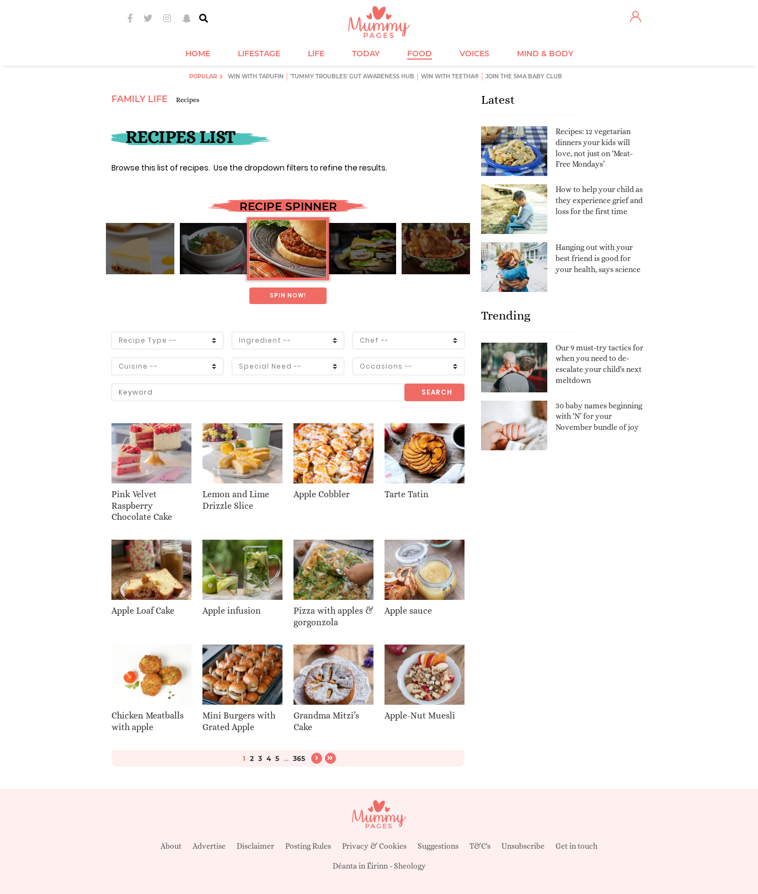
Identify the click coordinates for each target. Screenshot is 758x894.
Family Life (139, 99)
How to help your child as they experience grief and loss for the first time (599, 200)
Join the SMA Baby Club (523, 76)
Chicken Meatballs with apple (147, 721)
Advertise (209, 846)
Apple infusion (231, 610)
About (171, 846)
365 (299, 758)
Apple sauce (408, 610)
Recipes (187, 100)
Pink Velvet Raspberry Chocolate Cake (141, 506)
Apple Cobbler (321, 494)
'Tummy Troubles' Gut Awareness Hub (352, 76)
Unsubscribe (523, 846)
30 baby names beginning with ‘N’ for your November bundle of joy (599, 416)
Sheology (410, 865)
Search (436, 392)
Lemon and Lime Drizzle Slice (235, 500)
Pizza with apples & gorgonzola (333, 616)
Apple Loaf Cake (142, 610)
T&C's (479, 846)
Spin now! (288, 295)
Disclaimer (255, 846)
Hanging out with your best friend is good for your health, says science (598, 258)
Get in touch (576, 846)
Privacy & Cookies (374, 846)
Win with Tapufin (256, 76)
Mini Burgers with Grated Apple (238, 721)
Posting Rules (308, 846)
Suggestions (438, 846)
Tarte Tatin (407, 494)
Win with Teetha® (450, 76)
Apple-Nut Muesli (420, 715)
